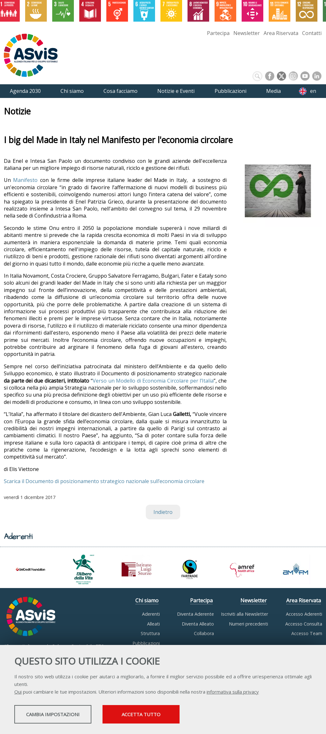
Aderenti (151, 614)
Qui (18, 692)
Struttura (150, 633)
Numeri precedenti (248, 624)
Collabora (204, 633)
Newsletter (246, 33)
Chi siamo (147, 600)
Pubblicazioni (146, 643)
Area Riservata (281, 33)
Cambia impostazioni (64, 715)
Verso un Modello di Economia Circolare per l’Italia (153, 380)
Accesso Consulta (303, 624)
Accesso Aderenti (304, 614)
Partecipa (218, 33)
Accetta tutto (179, 715)
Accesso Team (306, 633)
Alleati (153, 624)
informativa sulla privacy (233, 692)
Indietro (163, 512)
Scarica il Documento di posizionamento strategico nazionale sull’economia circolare (104, 481)
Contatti (312, 33)
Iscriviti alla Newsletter (244, 614)
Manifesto (25, 180)
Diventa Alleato (198, 624)
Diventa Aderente (195, 614)
